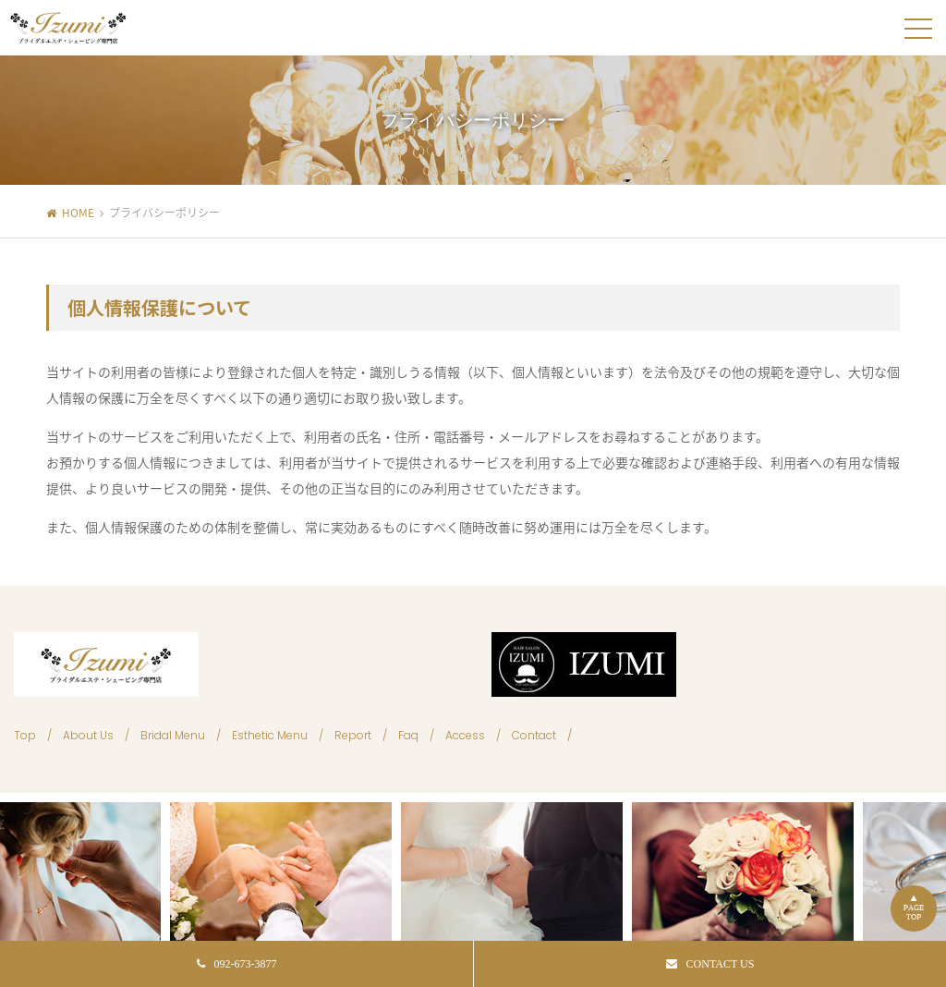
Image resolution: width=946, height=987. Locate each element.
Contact (534, 735)
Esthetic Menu (270, 735)
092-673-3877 (237, 963)
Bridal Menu (172, 735)
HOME (78, 212)
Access (465, 735)
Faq (408, 735)
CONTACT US (710, 963)
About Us (88, 735)
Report (352, 735)
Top (25, 735)
